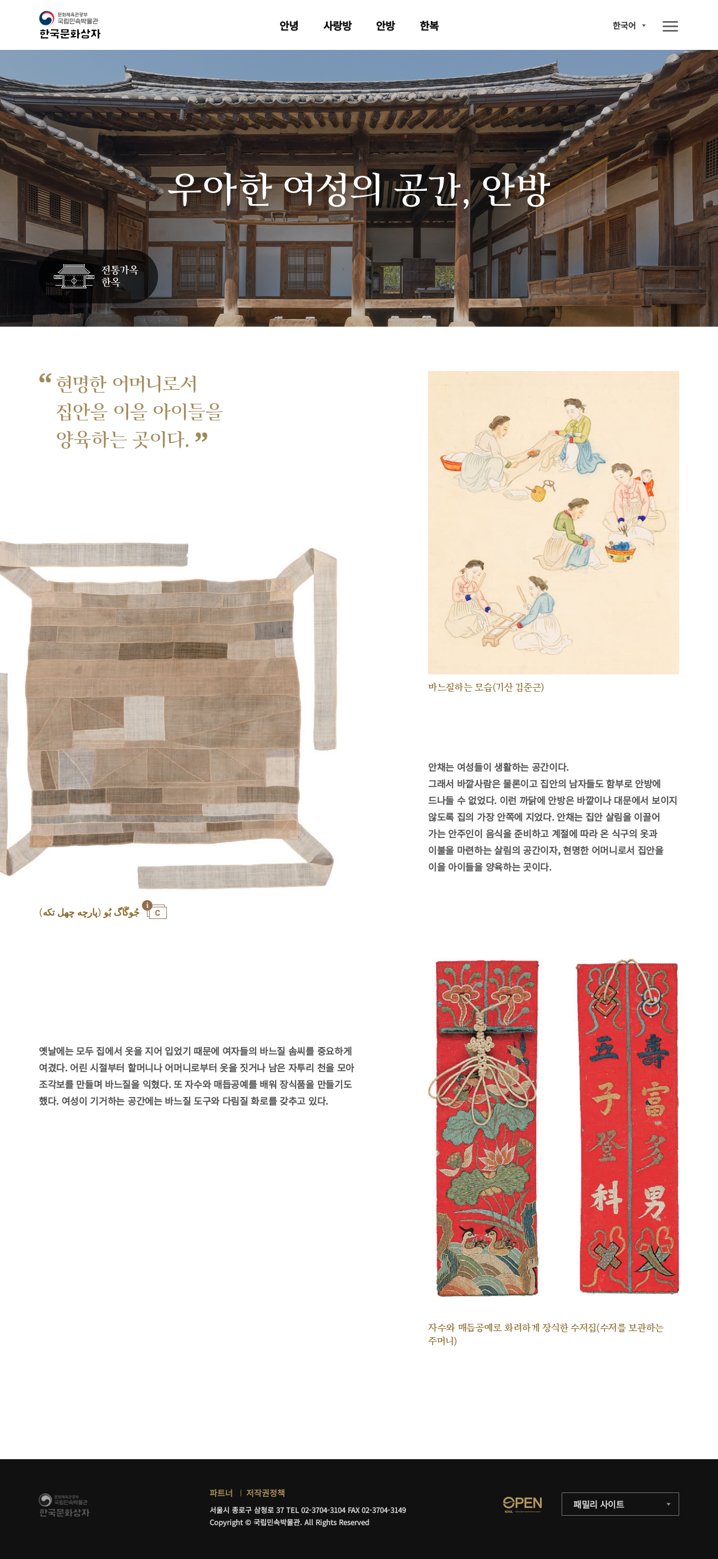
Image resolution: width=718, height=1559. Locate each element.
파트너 (221, 1493)
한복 (429, 25)
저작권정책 (265, 1493)
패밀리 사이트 (598, 1504)
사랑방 (337, 25)
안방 (385, 25)
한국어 (624, 25)
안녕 (288, 25)
